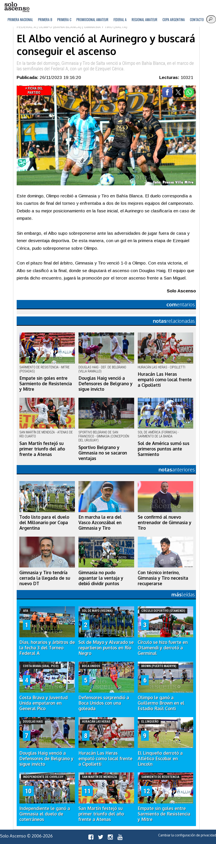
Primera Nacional (20, 19)
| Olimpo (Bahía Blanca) (58, 27)
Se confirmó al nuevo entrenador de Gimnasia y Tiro (164, 522)
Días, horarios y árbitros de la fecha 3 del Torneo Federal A (47, 647)
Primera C (64, 19)
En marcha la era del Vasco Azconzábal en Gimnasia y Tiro (100, 522)
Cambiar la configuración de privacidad (187, 835)
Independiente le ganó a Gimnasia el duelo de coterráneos (44, 814)
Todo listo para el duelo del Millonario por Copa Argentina (44, 522)
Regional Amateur (144, 19)
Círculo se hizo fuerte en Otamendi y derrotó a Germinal (163, 647)
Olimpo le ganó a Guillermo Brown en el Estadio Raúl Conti (161, 703)
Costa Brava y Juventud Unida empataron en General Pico (43, 703)
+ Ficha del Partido (34, 90)
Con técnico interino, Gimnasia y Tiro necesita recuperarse (163, 578)
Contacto (197, 19)
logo (17, 7)
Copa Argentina (173, 19)
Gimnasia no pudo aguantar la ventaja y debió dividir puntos (100, 578)
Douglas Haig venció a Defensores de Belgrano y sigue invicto (105, 383)
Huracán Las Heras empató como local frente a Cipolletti (165, 379)
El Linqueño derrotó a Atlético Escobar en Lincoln (160, 758)
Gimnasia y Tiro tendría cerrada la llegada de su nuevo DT (44, 578)
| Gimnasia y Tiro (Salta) (104, 27)
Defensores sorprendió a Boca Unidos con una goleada (103, 703)
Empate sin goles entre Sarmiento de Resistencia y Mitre (45, 383)
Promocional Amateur (92, 19)
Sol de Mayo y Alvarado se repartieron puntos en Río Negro (106, 647)
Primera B (45, 19)
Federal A (120, 19)
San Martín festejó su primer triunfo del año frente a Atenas (42, 449)
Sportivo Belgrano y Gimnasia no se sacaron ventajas (102, 453)
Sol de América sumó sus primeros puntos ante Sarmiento (163, 449)
